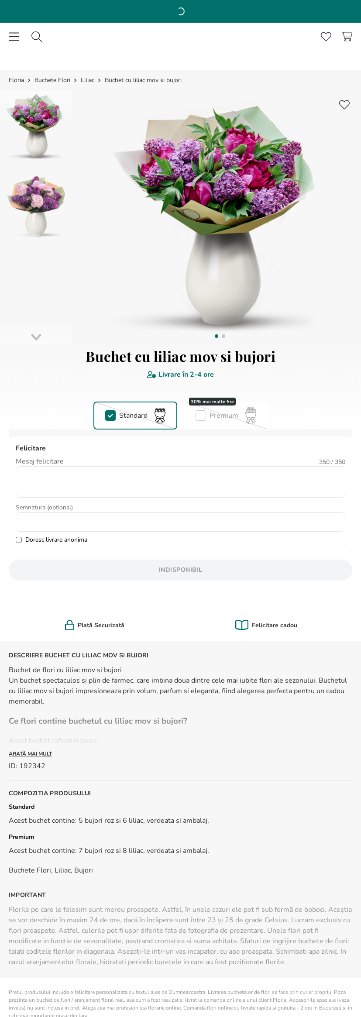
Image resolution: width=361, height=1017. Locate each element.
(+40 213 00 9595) (49, 840)
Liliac (87, 10)
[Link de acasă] (17, 10)
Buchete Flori (52, 10)
